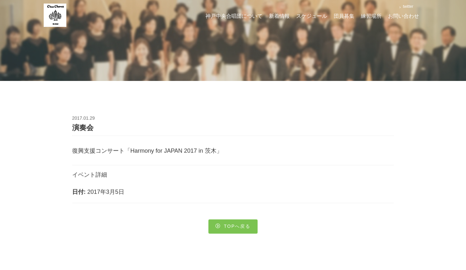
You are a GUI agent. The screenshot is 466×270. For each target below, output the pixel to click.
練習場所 (371, 16)
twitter (407, 6)
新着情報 (279, 16)
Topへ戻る (233, 227)
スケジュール (311, 16)
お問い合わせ (403, 16)
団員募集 (344, 16)
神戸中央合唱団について (233, 16)
